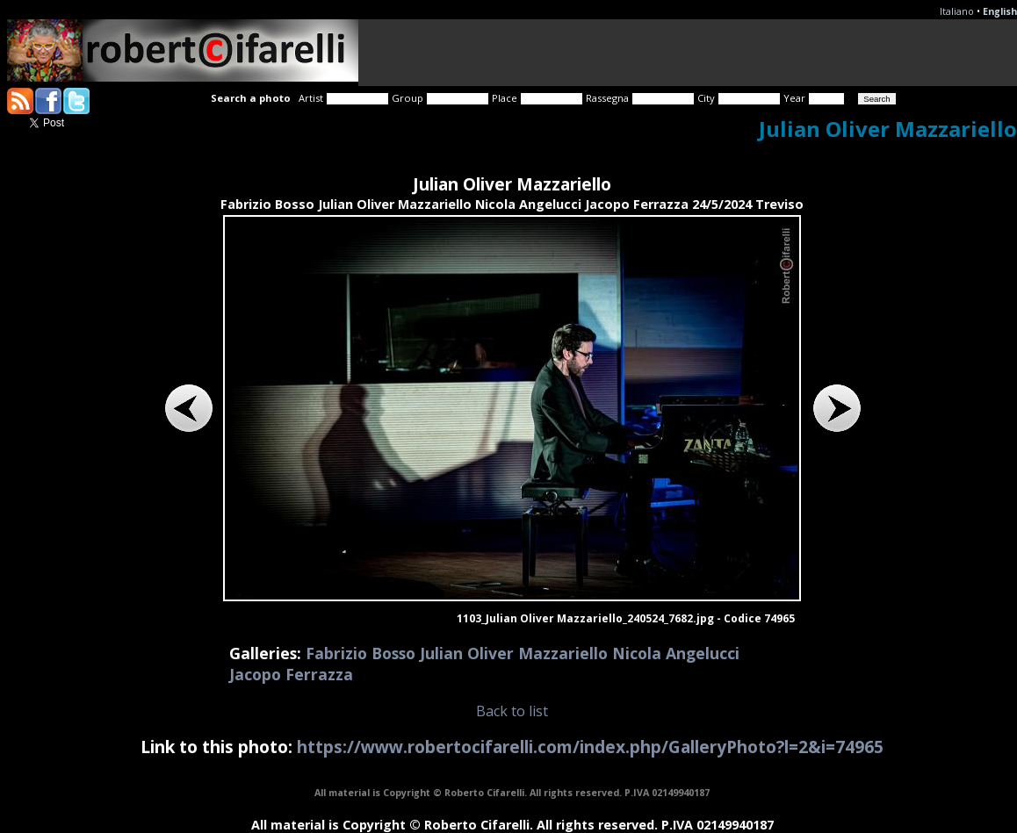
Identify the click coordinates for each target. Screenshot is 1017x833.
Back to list (512, 711)
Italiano (957, 11)
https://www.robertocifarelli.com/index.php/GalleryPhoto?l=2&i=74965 (590, 746)
